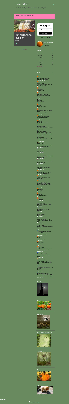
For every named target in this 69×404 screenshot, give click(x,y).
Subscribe (45, 33)
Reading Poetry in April (42, 122)
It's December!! (40, 151)
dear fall (39, 243)
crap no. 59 (39, 215)
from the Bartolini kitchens (43, 253)
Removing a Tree (41, 162)
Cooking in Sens (41, 203)
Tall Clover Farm (41, 143)
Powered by (45, 37)
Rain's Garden (40, 137)
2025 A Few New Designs (43, 173)
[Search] (54, 4)
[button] (33, 43)
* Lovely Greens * (41, 225)
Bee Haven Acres (41, 150)
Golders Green (40, 101)
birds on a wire (40, 242)
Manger (39, 154)
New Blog (39, 190)
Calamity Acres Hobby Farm (43, 177)
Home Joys (39, 121)
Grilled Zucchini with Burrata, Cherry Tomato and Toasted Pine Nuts (44, 262)
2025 (38, 53)
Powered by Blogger (34, 402)
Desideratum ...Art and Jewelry (44, 172)
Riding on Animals (41, 106)
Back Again (40, 178)
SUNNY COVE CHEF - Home (43, 219)
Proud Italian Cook (41, 131)
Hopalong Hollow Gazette (43, 182)
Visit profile (46, 45)
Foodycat (39, 237)
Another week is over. (42, 234)
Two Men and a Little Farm (43, 116)
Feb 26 (41, 57)
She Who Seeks (40, 83)
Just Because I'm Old (42, 112)
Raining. (39, 269)
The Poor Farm (40, 247)
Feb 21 (41, 59)
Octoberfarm (22, 4)
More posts (24, 49)
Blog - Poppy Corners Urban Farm (45, 161)
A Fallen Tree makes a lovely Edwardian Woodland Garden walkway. (44, 184)
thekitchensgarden (41, 126)
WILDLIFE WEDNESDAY (42, 117)
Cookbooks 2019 (41, 238)
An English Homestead (42, 94)
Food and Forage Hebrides (43, 273)
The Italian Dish (40, 260)
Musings (39, 105)
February (40, 55)
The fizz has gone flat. (42, 195)
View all (17, 17)
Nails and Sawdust (41, 166)
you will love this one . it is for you (45, 127)
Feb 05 (41, 62)
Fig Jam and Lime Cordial (43, 209)
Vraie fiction (40, 89)
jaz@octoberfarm (48, 43)
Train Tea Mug (40, 90)
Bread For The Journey (42, 79)
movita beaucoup (41, 214)
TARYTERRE (40, 199)
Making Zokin (40, 210)
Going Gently (40, 100)
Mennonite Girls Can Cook (43, 78)
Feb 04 (41, 64)
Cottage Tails (40, 189)
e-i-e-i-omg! (40, 194)
